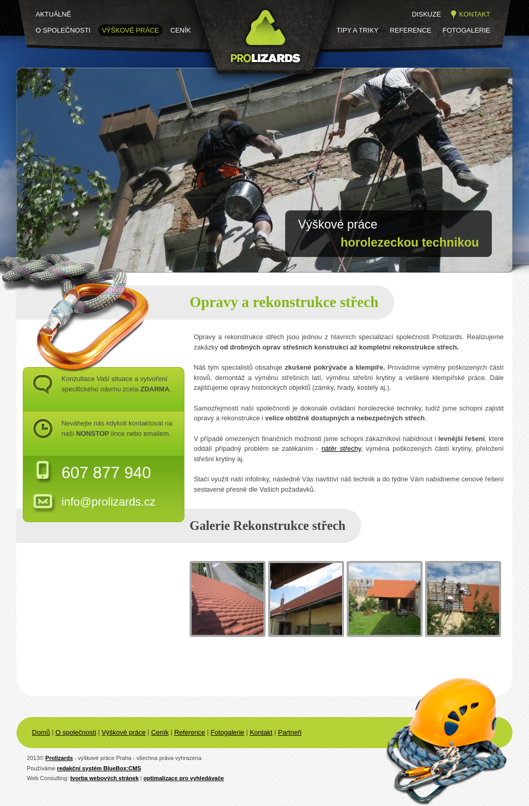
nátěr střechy (341, 448)
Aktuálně (53, 14)
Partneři (290, 732)
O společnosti (63, 30)
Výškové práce (130, 30)
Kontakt (474, 14)
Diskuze (426, 14)
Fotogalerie (466, 30)
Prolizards (59, 758)
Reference (410, 30)
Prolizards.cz (226, 81)
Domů (41, 732)
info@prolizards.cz (108, 501)
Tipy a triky (357, 30)
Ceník (180, 30)
